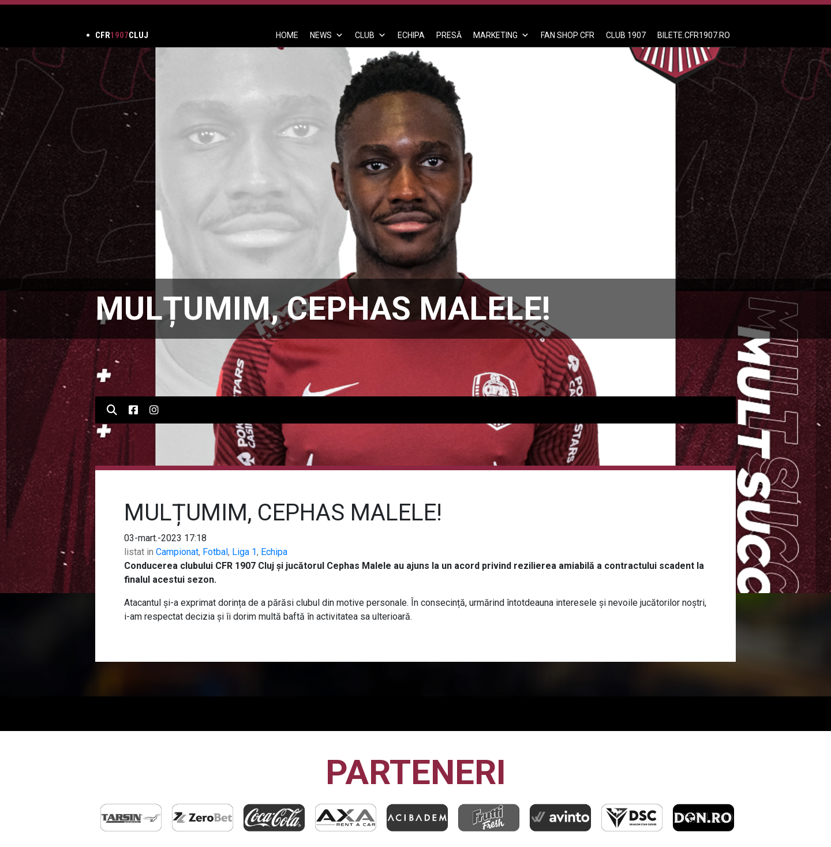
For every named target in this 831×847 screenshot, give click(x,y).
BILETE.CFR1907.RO (693, 35)
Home (287, 35)
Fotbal (215, 551)
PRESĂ (449, 35)
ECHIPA (411, 35)
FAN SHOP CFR (567, 35)
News (326, 35)
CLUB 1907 (626, 35)
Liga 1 (244, 551)
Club (370, 35)
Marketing (501, 35)
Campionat (177, 551)
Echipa (274, 551)
